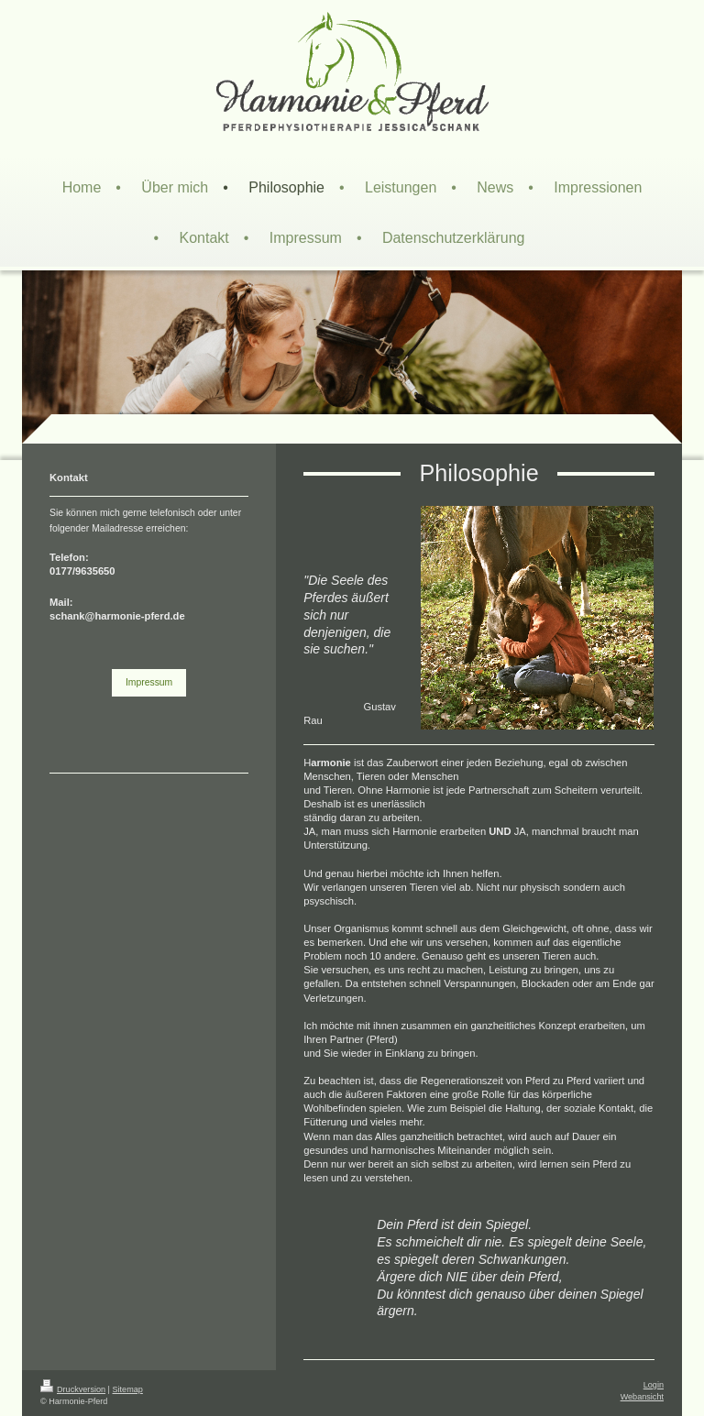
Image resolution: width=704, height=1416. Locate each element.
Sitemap (128, 1389)
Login (654, 1384)
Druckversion (72, 1389)
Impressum (149, 682)
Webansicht (642, 1396)
